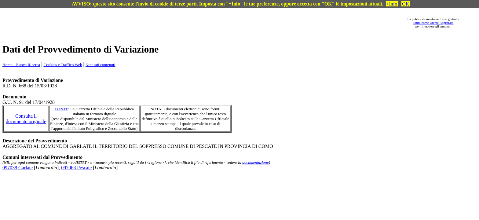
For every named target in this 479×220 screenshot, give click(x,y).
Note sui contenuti (100, 64)
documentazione (255, 162)
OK (405, 3)
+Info (391, 3)
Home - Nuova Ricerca (21, 64)
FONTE (61, 109)
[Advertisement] (210, 22)
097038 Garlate (17, 167)
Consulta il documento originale (26, 118)
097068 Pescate (76, 167)
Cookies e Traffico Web (62, 64)
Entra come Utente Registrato (433, 22)
